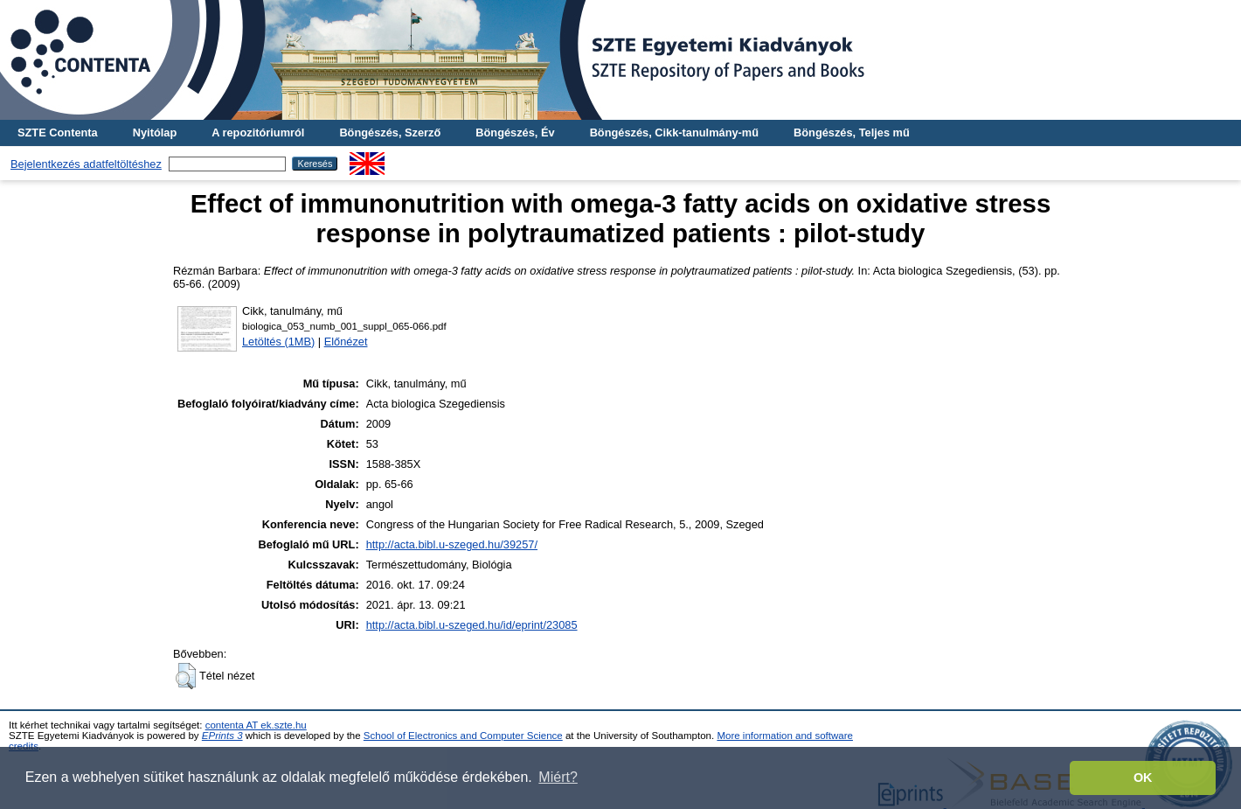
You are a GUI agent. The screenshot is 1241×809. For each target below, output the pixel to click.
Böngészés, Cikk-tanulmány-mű (674, 132)
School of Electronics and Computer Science (463, 735)
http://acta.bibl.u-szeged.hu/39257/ (451, 544)
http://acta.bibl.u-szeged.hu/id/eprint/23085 (472, 624)
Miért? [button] (557, 777)
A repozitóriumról (257, 132)
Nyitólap (155, 132)
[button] (186, 676)
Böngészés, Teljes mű (852, 132)
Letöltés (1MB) (278, 341)
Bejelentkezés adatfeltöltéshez (86, 164)
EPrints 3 (222, 735)
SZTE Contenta (57, 132)
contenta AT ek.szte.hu (256, 725)
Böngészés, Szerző (389, 132)
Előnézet (346, 341)
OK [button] (1143, 778)
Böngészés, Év (514, 132)
